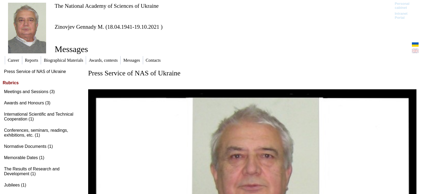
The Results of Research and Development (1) (31, 171)
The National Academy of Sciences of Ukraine (107, 6)
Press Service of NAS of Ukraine (35, 71)
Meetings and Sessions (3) (29, 91)
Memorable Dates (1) (24, 157)
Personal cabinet (402, 6)
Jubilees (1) (15, 185)
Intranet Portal (401, 16)
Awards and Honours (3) (27, 103)
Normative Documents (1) (28, 146)
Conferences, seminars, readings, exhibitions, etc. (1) (36, 132)
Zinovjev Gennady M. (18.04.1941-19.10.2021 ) (109, 27)
